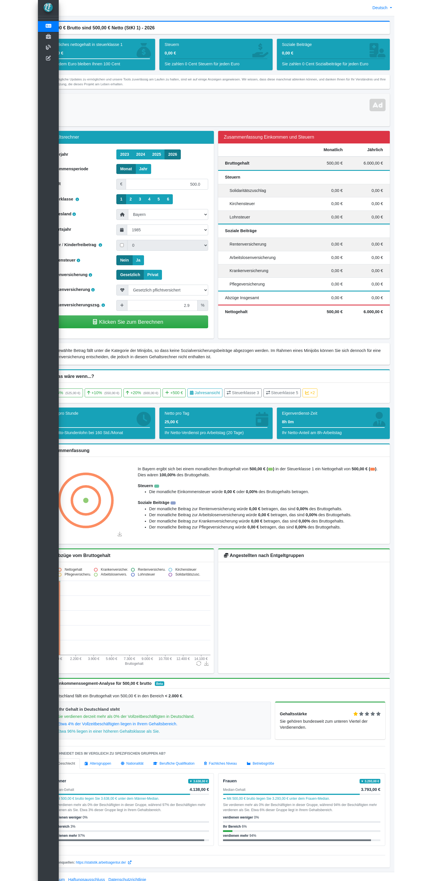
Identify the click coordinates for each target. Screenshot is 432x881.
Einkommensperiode (89, 169)
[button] (67, 8)
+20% (163, 392)
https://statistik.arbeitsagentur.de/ (125, 856)
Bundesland (83, 214)
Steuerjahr (79, 154)
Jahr (160, 168)
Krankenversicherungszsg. (97, 305)
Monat (143, 168)
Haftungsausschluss (107, 873)
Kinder (75, 244)
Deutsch (380, 7)
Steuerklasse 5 (303, 392)
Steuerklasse (84, 199)
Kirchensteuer (85, 260)
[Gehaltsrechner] (48, 26)
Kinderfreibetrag (104, 244)
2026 (189, 154)
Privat (169, 274)
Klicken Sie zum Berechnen (144, 322)
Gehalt (75, 183)
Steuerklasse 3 (264, 392)
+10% (124, 392)
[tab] (84, 757)
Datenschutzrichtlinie (148, 873)
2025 (173, 154)
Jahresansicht (226, 392)
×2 (331, 392)
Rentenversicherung (91, 274)
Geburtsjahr (80, 229)
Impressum (76, 873)
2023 (141, 154)
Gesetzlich (147, 274)
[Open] (48, 37)
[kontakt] (48, 58)
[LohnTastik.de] (48, 8)
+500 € (195, 392)
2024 (157, 154)
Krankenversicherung (92, 289)
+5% (87, 392)
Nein (141, 259)
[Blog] (48, 47)
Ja (155, 259)
